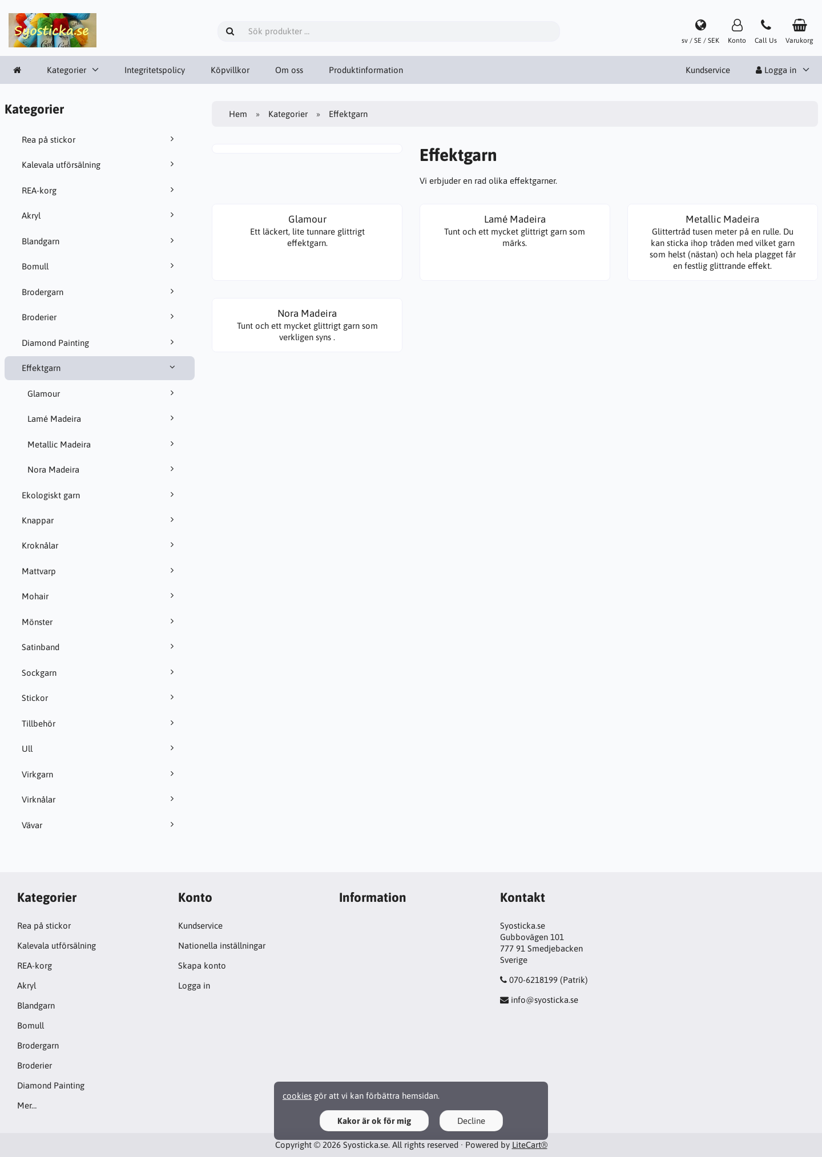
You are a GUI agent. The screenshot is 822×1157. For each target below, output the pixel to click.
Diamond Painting (100, 342)
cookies (297, 1095)
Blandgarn (100, 241)
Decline (471, 1121)
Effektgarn (100, 367)
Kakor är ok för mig (374, 1121)
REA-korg (100, 190)
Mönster (100, 621)
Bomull (100, 266)
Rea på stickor (100, 139)
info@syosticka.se (544, 1000)
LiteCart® (529, 1145)
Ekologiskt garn (100, 495)
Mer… (27, 1105)
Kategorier (66, 70)
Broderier (100, 317)
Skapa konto (202, 965)
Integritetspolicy (154, 70)
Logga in (776, 70)
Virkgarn (100, 774)
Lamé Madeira (102, 418)
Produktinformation (366, 70)
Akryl (100, 215)
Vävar (100, 825)
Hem (238, 114)
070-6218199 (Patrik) (548, 980)
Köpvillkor (230, 70)
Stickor (100, 697)
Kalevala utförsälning (100, 164)
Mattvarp (100, 571)
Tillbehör (100, 723)
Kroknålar (100, 545)
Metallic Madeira (102, 444)
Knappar (100, 520)
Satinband (100, 647)
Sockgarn (100, 672)
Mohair (100, 596)
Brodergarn (100, 292)
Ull (100, 748)
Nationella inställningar (221, 945)
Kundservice (708, 70)
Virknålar (100, 799)
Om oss (289, 70)
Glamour (102, 393)
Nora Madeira (102, 469)
